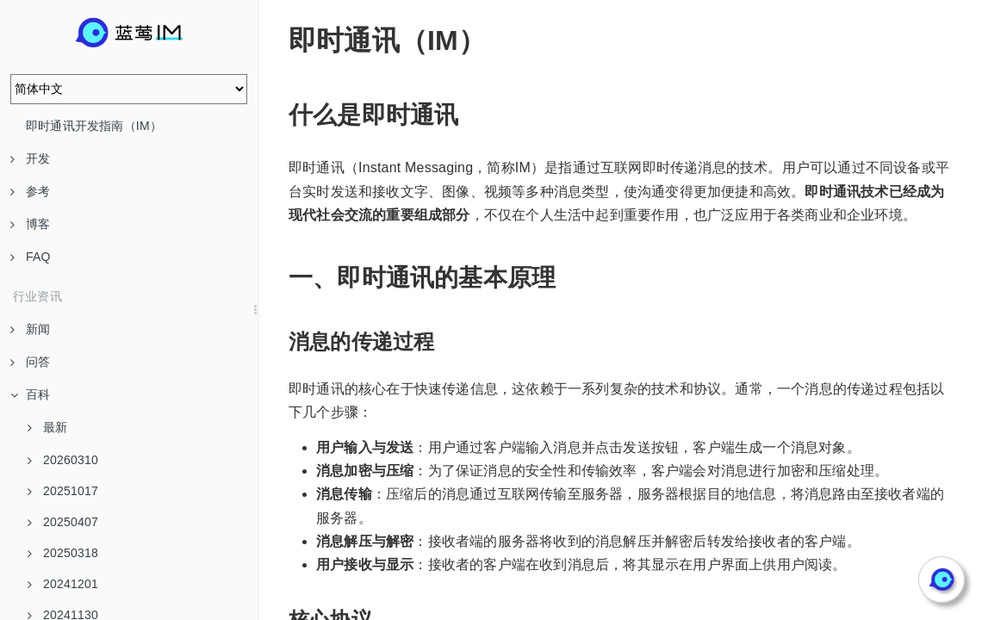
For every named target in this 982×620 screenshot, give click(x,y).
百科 (30, 394)
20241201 (63, 584)
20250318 (63, 553)
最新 (47, 427)
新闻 (30, 329)
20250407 (63, 522)
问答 (30, 362)
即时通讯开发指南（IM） (94, 126)
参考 (30, 191)
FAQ (30, 257)
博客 (30, 224)
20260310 (63, 460)
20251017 (63, 491)
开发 (30, 158)
